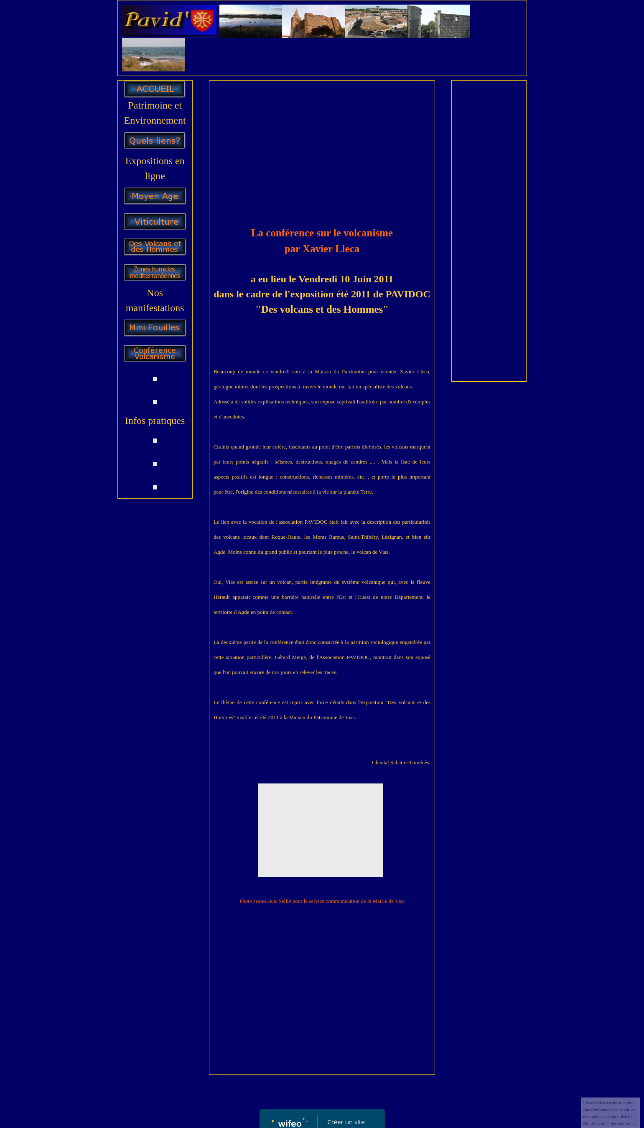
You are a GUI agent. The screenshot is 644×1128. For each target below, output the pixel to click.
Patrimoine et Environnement (155, 113)
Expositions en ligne (155, 168)
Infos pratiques (155, 420)
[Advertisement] (322, 147)
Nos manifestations (155, 300)
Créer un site (345, 1122)
